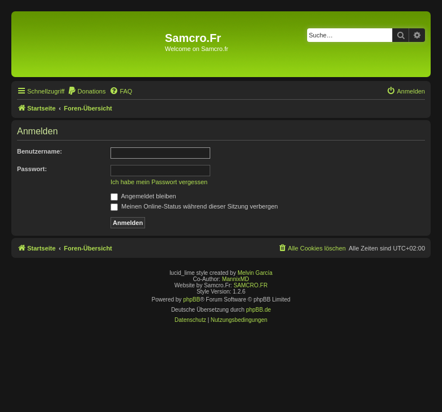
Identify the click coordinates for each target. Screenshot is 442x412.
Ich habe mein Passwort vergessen (158, 182)
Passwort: (32, 168)
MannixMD (235, 279)
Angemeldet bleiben (143, 196)
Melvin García (255, 273)
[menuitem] (86, 91)
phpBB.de (258, 310)
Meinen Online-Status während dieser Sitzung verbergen (194, 206)
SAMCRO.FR (250, 285)
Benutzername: (39, 151)
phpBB (191, 299)
